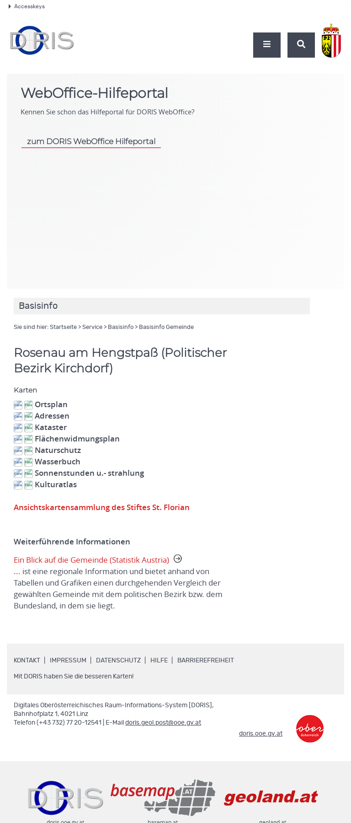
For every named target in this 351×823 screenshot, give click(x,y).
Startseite (63, 327)
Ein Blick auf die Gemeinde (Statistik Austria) (121, 583)
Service (92, 327)
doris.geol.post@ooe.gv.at (163, 723)
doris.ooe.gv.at (260, 734)
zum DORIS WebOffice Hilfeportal (91, 141)
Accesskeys (27, 6)
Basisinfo (120, 327)
